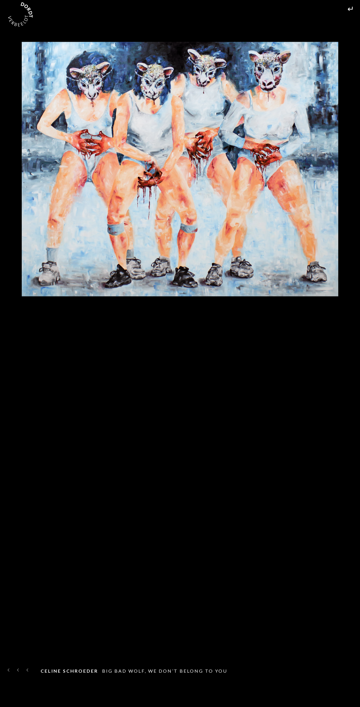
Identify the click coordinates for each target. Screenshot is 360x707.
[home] (20, 14)
